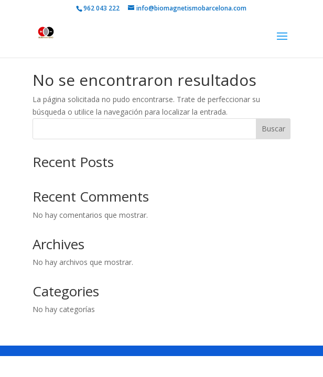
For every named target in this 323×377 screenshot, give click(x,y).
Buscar (273, 129)
